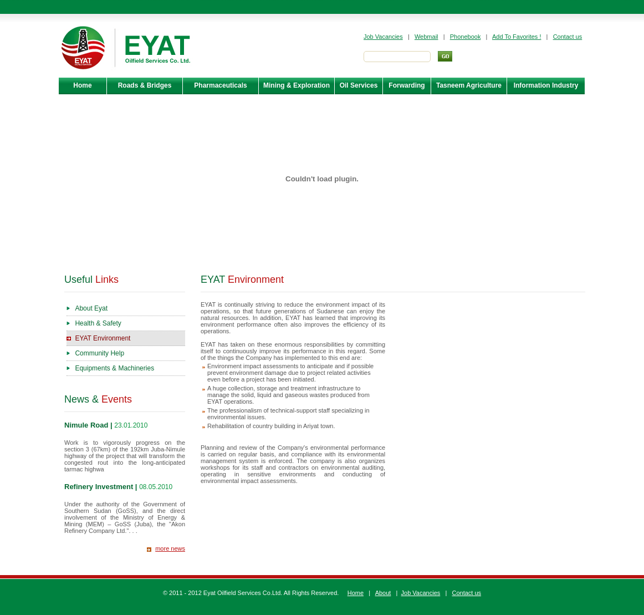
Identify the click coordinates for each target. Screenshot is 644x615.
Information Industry (546, 85)
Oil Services (359, 85)
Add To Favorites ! (516, 36)
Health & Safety (98, 323)
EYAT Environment (102, 338)
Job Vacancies (383, 36)
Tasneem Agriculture (469, 85)
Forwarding (407, 85)
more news (170, 548)
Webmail (426, 36)
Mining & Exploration (296, 85)
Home (82, 85)
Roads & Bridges (145, 85)
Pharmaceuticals (220, 85)
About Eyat (91, 308)
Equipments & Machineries (114, 368)
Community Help (99, 353)
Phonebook (465, 36)
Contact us (567, 36)
